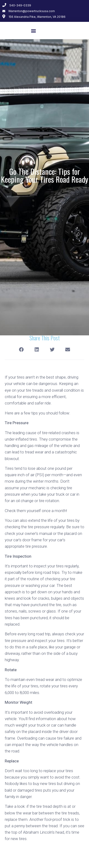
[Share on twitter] (52, 349)
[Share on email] (67, 349)
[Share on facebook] (21, 349)
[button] (33, 30)
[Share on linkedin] (37, 349)
